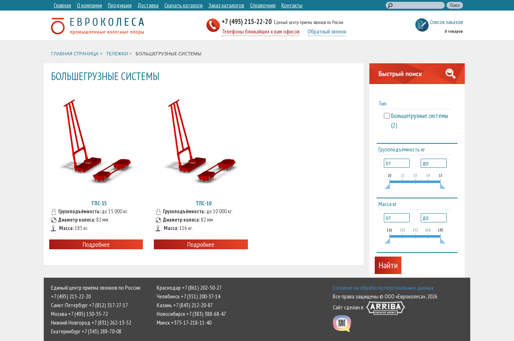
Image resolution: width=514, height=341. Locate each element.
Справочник (263, 5)
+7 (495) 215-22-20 (247, 21)
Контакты (292, 5)
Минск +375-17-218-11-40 (184, 322)
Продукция (120, 5)
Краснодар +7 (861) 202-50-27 (189, 287)
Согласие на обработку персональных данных (383, 287)
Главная (62, 5)
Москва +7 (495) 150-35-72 (79, 313)
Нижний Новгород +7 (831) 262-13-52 (91, 322)
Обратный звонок (327, 31)
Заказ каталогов (226, 5)
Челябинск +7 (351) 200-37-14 (188, 296)
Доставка (148, 5)
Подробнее (96, 244)
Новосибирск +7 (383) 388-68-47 (191, 313)
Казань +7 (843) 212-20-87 (185, 305)
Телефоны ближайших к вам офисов (261, 31)
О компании (89, 5)
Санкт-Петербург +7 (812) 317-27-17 (89, 305)
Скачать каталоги (183, 5)
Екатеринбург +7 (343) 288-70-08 (86, 331)
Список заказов (446, 21)
